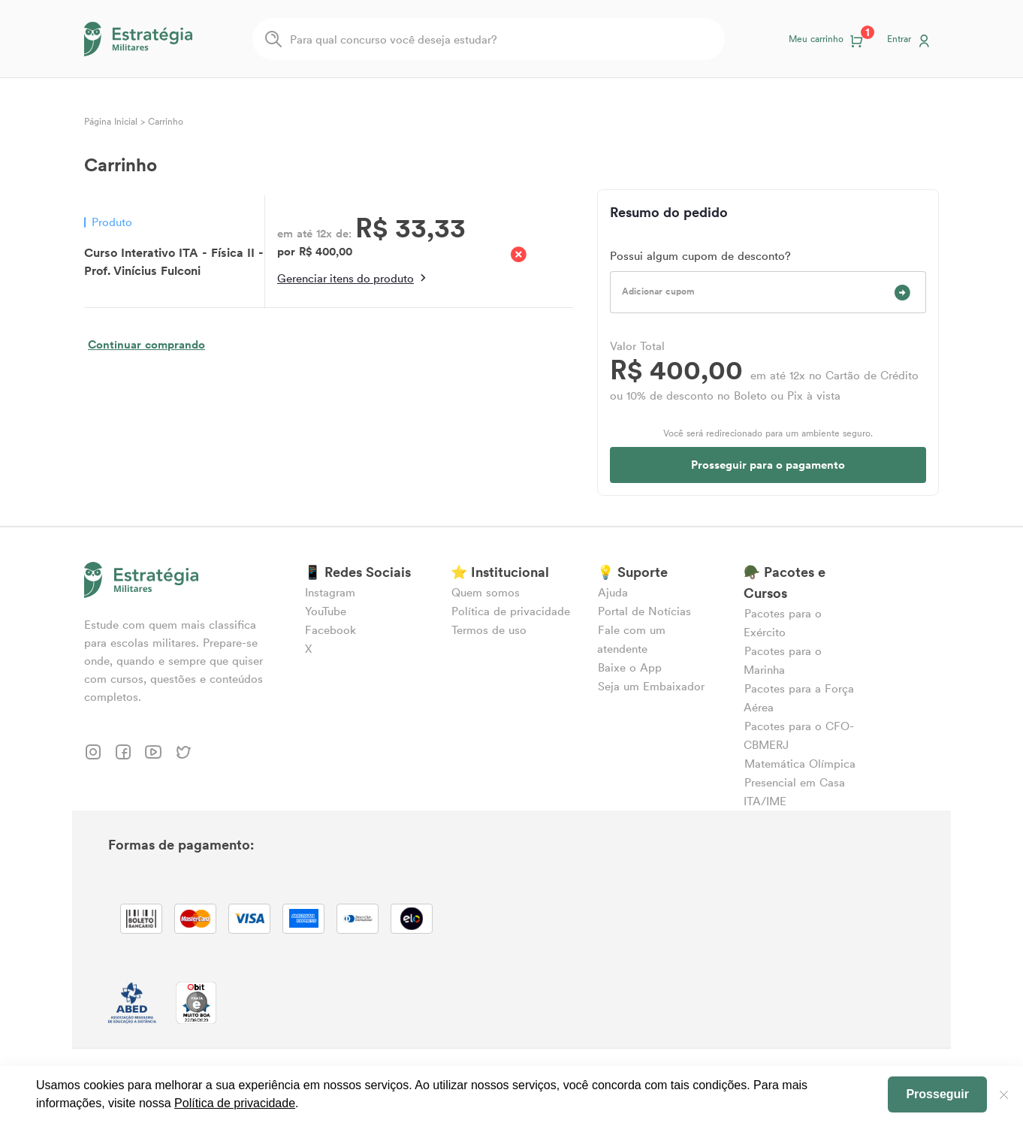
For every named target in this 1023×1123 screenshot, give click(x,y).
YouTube (325, 611)
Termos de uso (489, 630)
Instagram (330, 592)
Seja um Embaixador (651, 686)
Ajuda (613, 592)
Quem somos (485, 592)
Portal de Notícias (644, 611)
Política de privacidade (510, 611)
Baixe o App (630, 667)
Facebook (330, 630)
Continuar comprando (146, 344)
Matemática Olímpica (800, 763)
